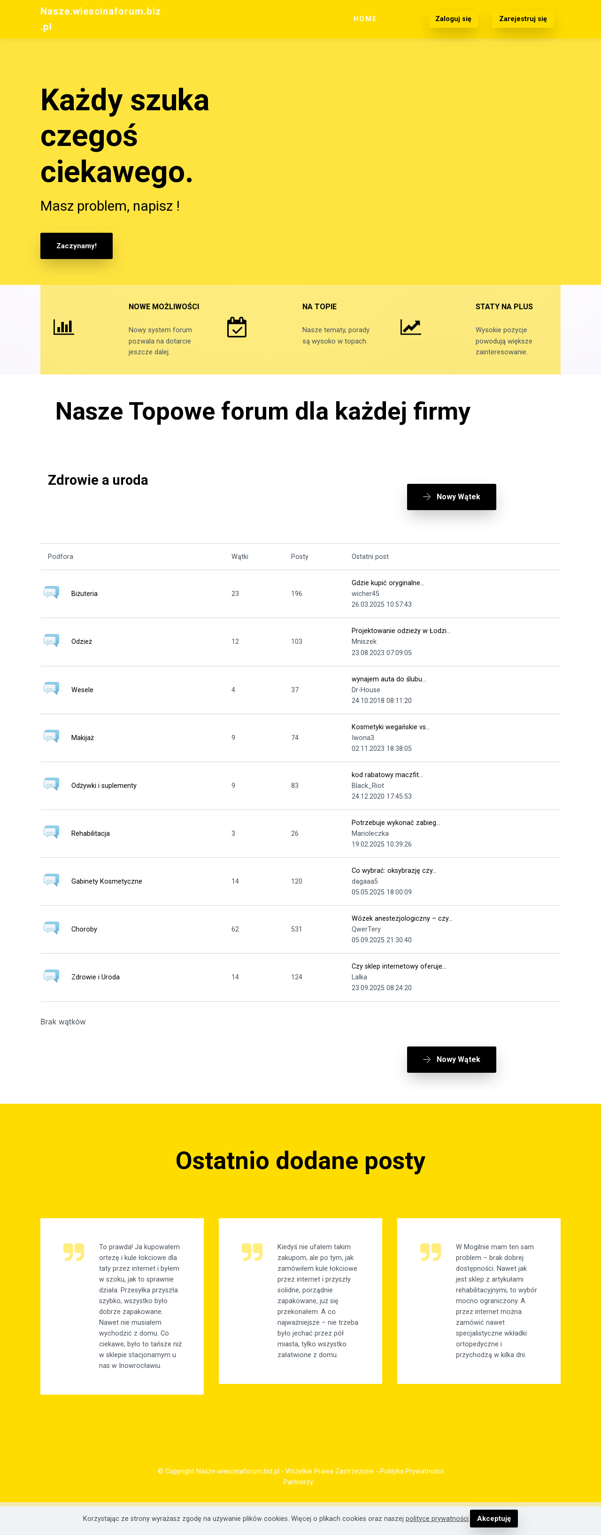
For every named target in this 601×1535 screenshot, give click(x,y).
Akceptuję (494, 1519)
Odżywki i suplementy (104, 797)
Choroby (84, 941)
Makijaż (82, 749)
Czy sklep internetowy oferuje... (399, 978)
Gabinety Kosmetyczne (106, 893)
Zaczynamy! (75, 246)
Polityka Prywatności (411, 1500)
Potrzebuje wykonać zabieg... (396, 834)
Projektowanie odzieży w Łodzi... (401, 642)
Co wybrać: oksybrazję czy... (394, 882)
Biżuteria (84, 605)
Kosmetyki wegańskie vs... (391, 738)
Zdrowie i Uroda (95, 989)
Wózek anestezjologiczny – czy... (402, 930)
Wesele (82, 701)
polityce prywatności (438, 1519)
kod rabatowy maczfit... (387, 786)
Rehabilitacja (90, 845)
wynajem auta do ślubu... (389, 690)
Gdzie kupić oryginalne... (388, 594)
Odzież (81, 653)
